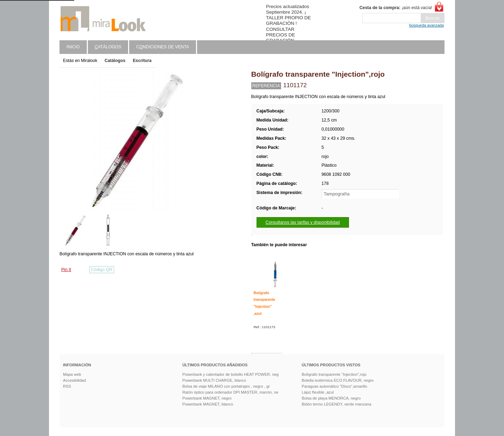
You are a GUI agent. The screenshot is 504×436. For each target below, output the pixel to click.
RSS (67, 386)
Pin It (66, 269)
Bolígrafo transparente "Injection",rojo (334, 374)
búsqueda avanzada (426, 25)
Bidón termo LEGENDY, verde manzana (336, 404)
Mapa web (72, 374)
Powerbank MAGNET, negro (207, 398)
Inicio (73, 46)
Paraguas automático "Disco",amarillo (334, 386)
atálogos (108, 46)
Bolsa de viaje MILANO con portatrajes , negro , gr (226, 386)
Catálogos (115, 60)
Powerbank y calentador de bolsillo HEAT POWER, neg (230, 374)
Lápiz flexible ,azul (318, 392)
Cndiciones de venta (162, 46)
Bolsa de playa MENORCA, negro (331, 398)
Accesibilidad (74, 380)
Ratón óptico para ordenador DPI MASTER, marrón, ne (230, 392)
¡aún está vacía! (395, 7)
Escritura (142, 60)
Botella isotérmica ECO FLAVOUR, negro (338, 380)
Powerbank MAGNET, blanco (207, 404)
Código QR (101, 269)
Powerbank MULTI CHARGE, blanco (214, 380)
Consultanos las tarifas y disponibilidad (303, 222)
